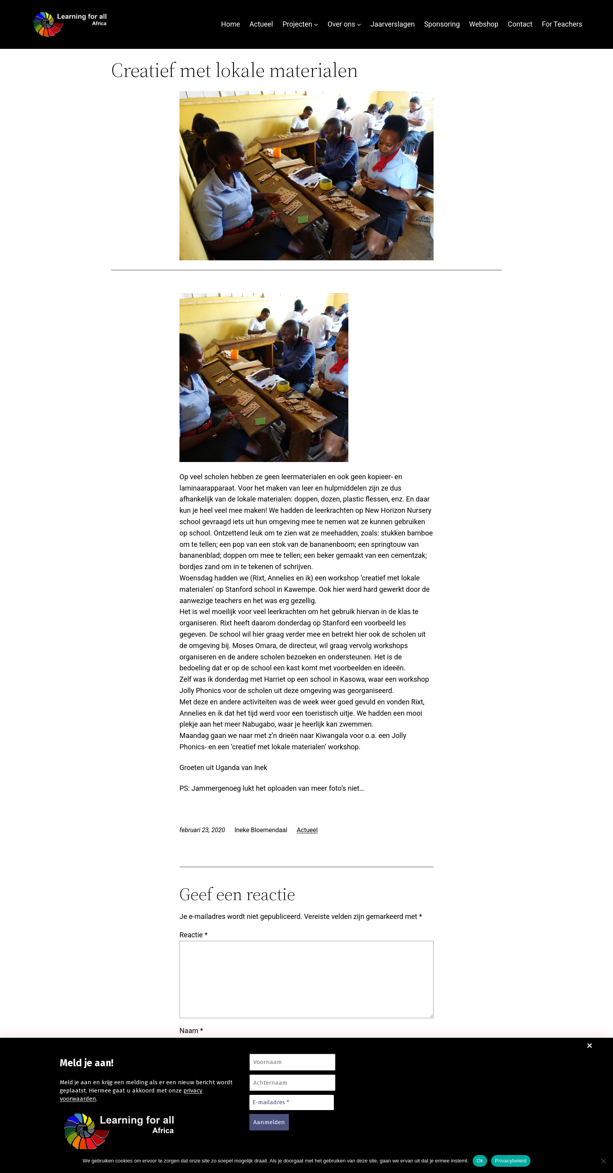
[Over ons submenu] (359, 24)
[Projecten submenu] (316, 24)
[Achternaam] (292, 1083)
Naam (191, 974)
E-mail (191, 1014)
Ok (480, 1161)
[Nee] (603, 1161)
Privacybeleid (511, 1161)
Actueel (307, 773)
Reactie (193, 878)
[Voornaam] (292, 1062)
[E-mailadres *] (291, 1102)
